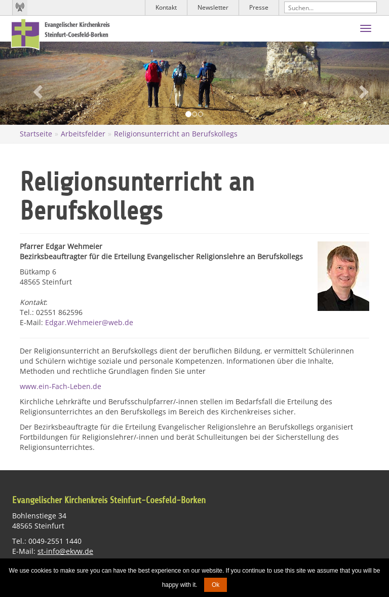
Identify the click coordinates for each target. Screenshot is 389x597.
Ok (215, 584)
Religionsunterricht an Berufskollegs (176, 133)
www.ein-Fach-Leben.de (60, 386)
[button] (29, 83)
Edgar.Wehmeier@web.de (89, 322)
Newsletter (213, 7)
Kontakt (166, 7)
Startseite (36, 133)
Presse (258, 7)
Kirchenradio (19, 7)
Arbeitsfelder (83, 133)
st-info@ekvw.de (65, 551)
